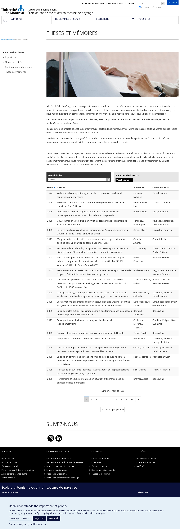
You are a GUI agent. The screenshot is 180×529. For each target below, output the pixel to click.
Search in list (55, 175)
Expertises (10, 57)
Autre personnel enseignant (14, 473)
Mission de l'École (9, 462)
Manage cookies (20, 518)
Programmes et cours (57, 451)
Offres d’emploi (8, 477)
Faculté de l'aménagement (42, 9)
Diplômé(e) (141, 466)
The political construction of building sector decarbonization (87, 338)
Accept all (53, 518)
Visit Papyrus (122, 180)
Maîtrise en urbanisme (56, 473)
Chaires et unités (13, 62)
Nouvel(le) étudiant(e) (146, 458)
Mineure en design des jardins (60, 466)
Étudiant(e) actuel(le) (145, 462)
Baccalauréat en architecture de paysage (64, 462)
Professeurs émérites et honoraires (17, 470)
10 (133, 399)
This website (144, 7)
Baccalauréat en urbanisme (58, 458)
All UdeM (156, 7)
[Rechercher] (163, 3)
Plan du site (143, 492)
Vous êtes (141, 451)
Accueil (3, 39)
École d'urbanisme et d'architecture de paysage (60, 12)
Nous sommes (7, 458)
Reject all (39, 518)
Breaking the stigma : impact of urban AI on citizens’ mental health (90, 332)
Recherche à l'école (14, 52)
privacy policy (23, 524)
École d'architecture (9, 492)
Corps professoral (9, 466)
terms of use (40, 524)
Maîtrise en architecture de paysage (62, 477)
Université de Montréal (12, 9)
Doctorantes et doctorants (18, 66)
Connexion (129, 3)
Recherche (10, 39)
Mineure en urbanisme (56, 470)
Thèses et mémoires (15, 71)
